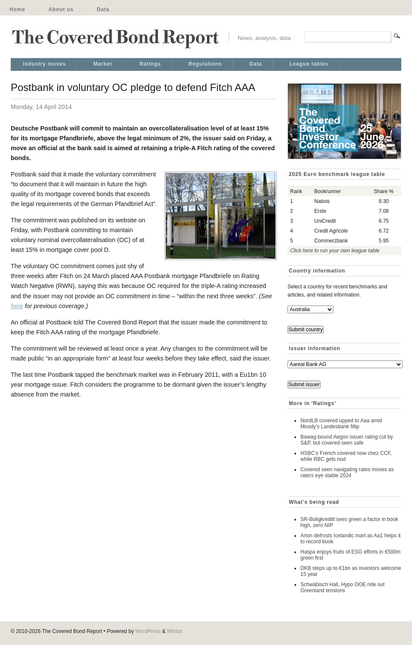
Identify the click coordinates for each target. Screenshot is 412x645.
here (17, 306)
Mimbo (174, 631)
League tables (308, 64)
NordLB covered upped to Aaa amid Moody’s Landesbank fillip (341, 424)
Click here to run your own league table (334, 251)
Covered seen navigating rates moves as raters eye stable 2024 (347, 472)
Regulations (205, 64)
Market (102, 64)
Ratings (150, 64)
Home (17, 9)
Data (103, 9)
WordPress (148, 631)
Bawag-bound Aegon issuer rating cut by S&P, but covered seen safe (346, 440)
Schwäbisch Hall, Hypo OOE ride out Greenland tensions (342, 587)
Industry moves (44, 64)
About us (61, 9)
